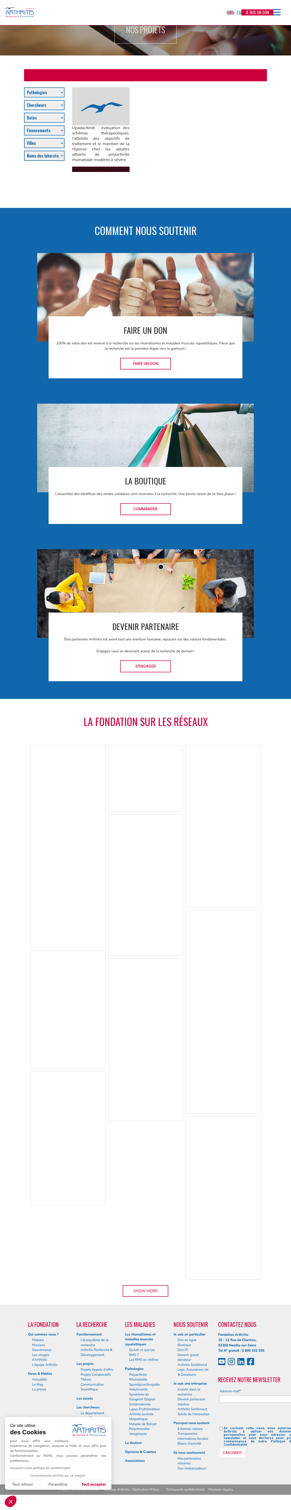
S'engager (145, 666)
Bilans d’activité (189, 1443)
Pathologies (134, 1369)
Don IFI (183, 1350)
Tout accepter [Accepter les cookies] (93, 1484)
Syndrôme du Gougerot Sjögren (142, 1397)
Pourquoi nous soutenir (192, 1423)
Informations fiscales (193, 1439)
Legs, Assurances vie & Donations (193, 1372)
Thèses (85, 1379)
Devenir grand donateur (188, 1357)
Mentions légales (221, 1489)
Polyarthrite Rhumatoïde (138, 1377)
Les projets (85, 1364)
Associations (135, 1461)
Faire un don (145, 363)
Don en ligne (187, 1340)
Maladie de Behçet (143, 1424)
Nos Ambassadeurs (192, 1468)
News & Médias (40, 1373)
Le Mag (37, 1384)
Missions (38, 1345)
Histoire (38, 1340)
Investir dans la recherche (189, 1392)
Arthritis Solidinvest (192, 1365)
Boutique (184, 1345)
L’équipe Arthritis (45, 1365)
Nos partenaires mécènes (189, 1461)
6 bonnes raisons (190, 1429)
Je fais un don (257, 12)
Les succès (84, 1398)
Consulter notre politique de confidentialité (40, 1468)
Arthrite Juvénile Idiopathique (141, 1417)
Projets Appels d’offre (96, 1369)
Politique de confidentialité (185, 1489)
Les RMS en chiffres (143, 1360)
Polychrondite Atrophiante (139, 1431)
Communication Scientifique (91, 1387)
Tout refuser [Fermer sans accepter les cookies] (22, 1484)
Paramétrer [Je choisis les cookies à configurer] (58, 1484)
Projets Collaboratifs (95, 1374)
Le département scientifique (92, 1416)
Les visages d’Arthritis (40, 1357)
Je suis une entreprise (190, 1383)
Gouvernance (42, 1350)
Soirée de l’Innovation (194, 1414)
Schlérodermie (140, 1404)
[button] (11, 1501)
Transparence (188, 1433)
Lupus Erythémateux (144, 1409)
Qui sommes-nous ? (43, 1334)
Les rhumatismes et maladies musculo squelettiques (140, 1339)
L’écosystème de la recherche (94, 1342)
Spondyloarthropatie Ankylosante (144, 1387)
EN (234, 12)
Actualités (39, 1379)
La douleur (133, 1443)
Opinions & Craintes (140, 1452)
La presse (39, 1389)
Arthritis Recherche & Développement (96, 1352)
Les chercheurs (87, 1407)
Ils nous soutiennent (189, 1452)
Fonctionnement (89, 1334)
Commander (145, 509)
